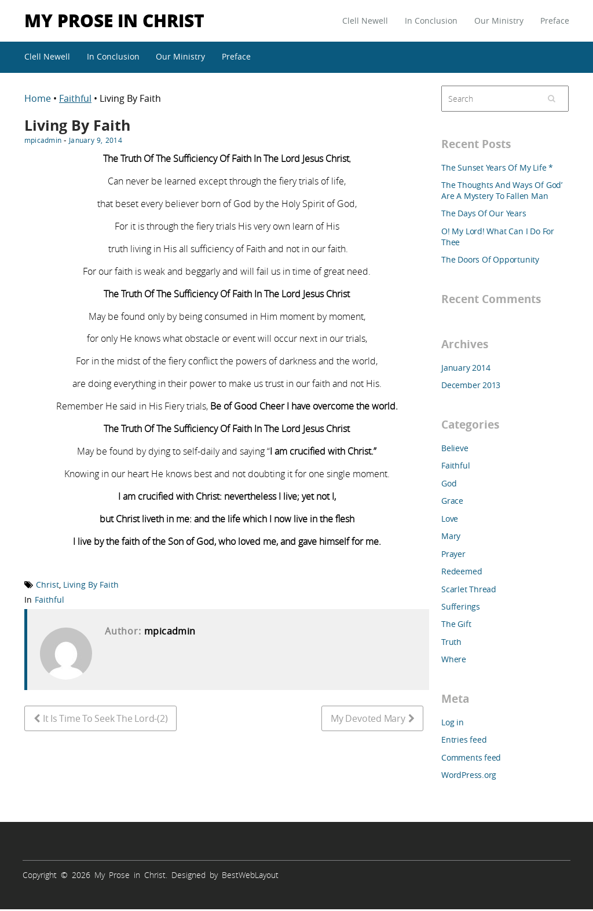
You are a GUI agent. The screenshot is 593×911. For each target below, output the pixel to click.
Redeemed (461, 571)
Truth (451, 641)
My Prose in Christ (114, 20)
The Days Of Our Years (483, 213)
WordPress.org (468, 774)
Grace (452, 500)
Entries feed (463, 739)
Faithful (75, 98)
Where (453, 659)
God (448, 483)
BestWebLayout (250, 874)
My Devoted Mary (368, 718)
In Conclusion (431, 20)
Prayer (453, 553)
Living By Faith (91, 584)
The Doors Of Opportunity (490, 259)
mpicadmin (42, 140)
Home (38, 98)
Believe (454, 447)
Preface (554, 20)
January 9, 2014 (95, 140)
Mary (450, 535)
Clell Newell (365, 20)
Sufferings (460, 606)
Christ (47, 584)
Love (449, 518)
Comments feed (471, 757)
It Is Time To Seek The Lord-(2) (105, 718)
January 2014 (465, 367)
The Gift (456, 623)
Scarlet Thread (468, 589)
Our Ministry (499, 20)
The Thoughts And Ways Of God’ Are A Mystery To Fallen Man (501, 190)
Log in (452, 722)
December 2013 (470, 384)
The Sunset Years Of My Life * (497, 167)
